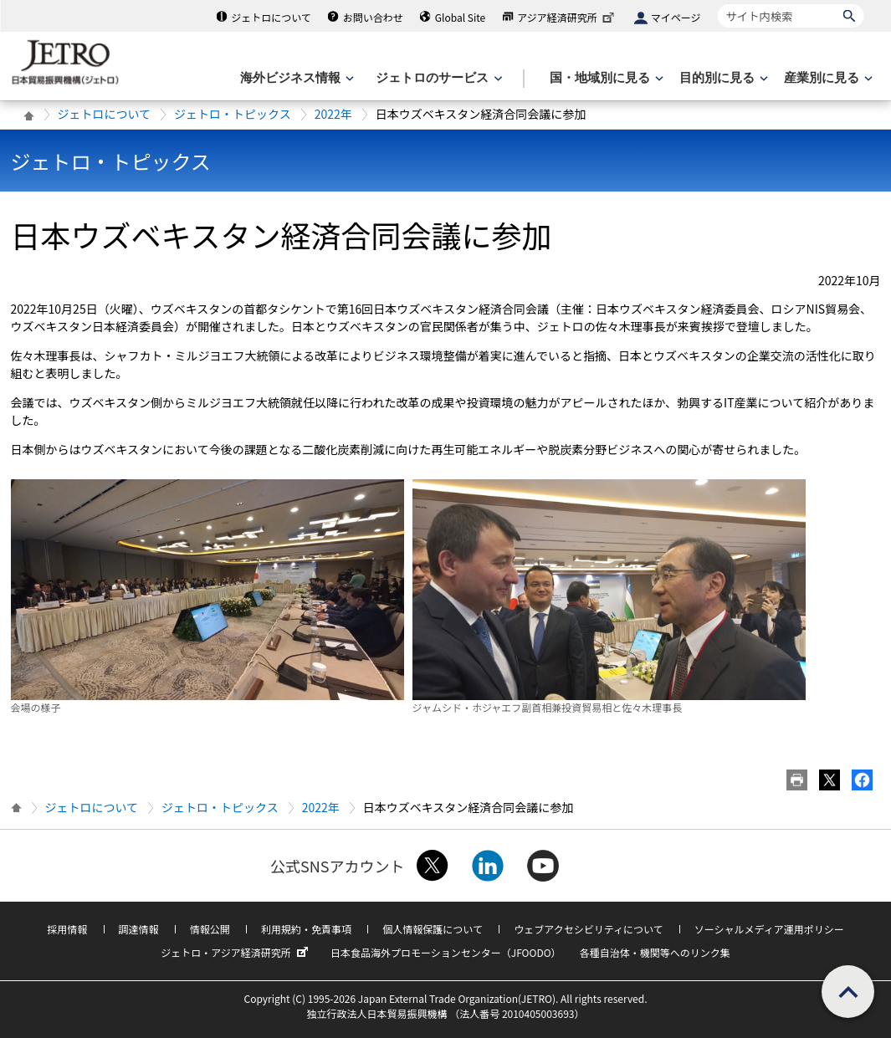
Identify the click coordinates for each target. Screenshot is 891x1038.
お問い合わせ (373, 17)
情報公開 (210, 929)
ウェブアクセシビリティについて (588, 929)
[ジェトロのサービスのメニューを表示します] (437, 78)
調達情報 (139, 929)
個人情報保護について (432, 929)
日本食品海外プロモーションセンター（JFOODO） (445, 952)
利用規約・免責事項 (306, 929)
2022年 (333, 113)
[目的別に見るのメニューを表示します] (722, 78)
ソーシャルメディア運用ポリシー (769, 929)
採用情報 (67, 929)
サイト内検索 (717, 3)
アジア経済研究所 (567, 17)
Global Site (460, 17)
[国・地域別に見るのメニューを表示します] (605, 78)
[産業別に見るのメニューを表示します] (826, 78)
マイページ (676, 17)
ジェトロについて (271, 17)
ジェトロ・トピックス (232, 113)
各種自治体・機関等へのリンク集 (655, 952)
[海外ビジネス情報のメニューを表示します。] (295, 78)
